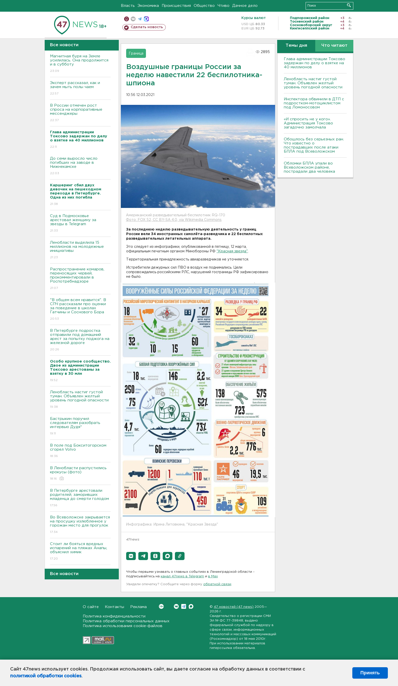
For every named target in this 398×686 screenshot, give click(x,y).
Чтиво (223, 5)
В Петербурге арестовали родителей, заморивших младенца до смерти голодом (80, 498)
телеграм (139, 19)
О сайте (91, 607)
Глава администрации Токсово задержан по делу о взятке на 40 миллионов (314, 63)
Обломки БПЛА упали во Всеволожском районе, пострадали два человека (309, 167)
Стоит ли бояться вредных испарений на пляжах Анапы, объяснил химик (80, 551)
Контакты (114, 607)
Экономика (148, 5)
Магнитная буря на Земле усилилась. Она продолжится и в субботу (80, 64)
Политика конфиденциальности (114, 616)
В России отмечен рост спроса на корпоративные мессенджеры (80, 113)
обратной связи (217, 584)
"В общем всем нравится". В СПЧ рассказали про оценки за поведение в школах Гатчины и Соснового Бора (80, 309)
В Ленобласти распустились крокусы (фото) (80, 473)
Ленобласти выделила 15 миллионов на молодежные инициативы (80, 250)
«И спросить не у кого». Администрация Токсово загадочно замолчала (308, 123)
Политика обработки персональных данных (126, 621)
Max (191, 606)
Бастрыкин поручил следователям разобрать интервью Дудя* (80, 426)
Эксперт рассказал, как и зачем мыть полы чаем (80, 88)
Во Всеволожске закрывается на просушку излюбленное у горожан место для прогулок (80, 525)
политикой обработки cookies (45, 676)
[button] (131, 556)
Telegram (183, 606)
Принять (370, 672)
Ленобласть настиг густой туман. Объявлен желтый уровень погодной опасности (80, 399)
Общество (204, 5)
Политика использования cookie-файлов (122, 626)
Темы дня (296, 45)
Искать (349, 5)
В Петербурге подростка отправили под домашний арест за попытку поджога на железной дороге (80, 340)
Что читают (334, 45)
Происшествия (176, 5)
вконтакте (133, 19)
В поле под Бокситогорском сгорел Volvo (80, 451)
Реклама (138, 607)
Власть (128, 5)
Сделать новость (147, 27)
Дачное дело (245, 5)
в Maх (213, 576)
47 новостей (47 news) (234, 607)
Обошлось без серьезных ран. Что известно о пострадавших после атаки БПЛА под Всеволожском (314, 145)
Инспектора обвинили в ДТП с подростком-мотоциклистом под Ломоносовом (314, 103)
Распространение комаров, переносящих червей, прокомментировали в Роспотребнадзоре (80, 279)
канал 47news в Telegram (182, 576)
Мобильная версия (126, 19)
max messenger (146, 19)
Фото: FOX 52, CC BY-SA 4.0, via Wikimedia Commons (174, 219)
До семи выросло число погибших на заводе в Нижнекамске (80, 166)
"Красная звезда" (232, 251)
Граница (136, 53)
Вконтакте (161, 606)
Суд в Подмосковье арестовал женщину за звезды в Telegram (80, 223)
